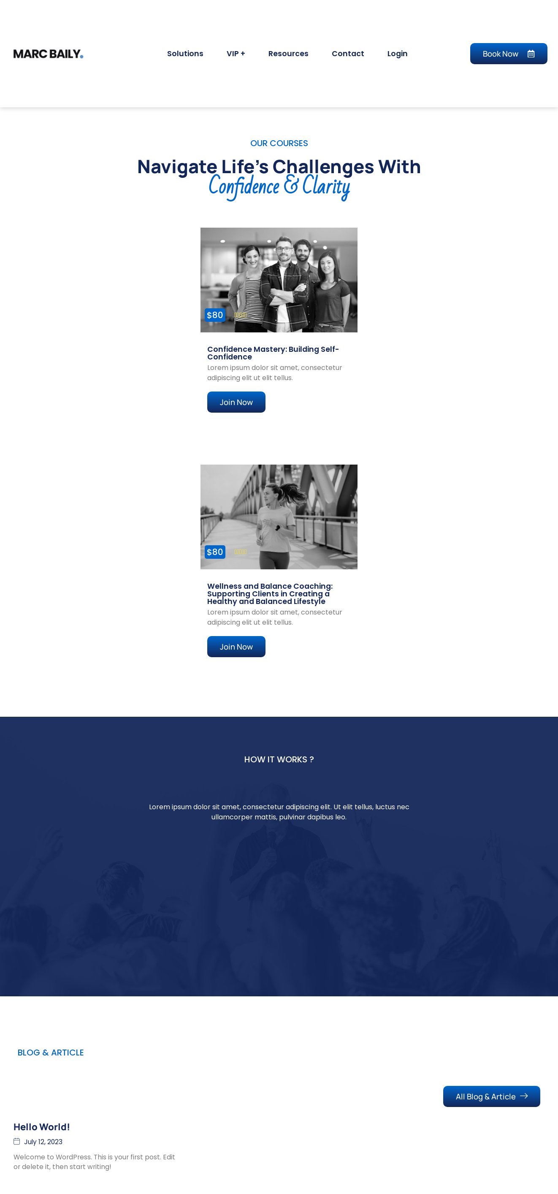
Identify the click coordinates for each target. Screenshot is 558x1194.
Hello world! (42, 1137)
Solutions (185, 54)
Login (397, 54)
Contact (348, 54)
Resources (288, 54)
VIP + (236, 54)
